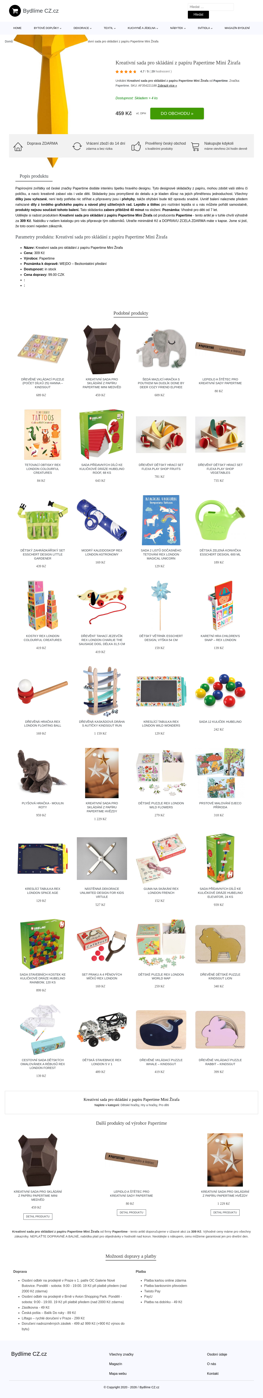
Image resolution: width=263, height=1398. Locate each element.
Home (17, 28)
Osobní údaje (217, 1354)
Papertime (220, 80)
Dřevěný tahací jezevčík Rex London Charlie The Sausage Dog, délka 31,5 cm (102, 639)
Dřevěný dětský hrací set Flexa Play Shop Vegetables (220, 468)
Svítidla (204, 28)
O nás (211, 1364)
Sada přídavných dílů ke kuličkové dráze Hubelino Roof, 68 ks (101, 468)
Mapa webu (118, 1373)
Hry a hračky (149, 1105)
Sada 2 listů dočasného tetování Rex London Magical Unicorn (161, 554)
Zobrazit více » (167, 85)
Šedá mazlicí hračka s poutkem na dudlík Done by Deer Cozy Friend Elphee (161, 383)
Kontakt (212, 1373)
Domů (9, 41)
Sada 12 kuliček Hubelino (220, 721)
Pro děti (164, 1105)
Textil (108, 28)
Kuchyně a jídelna (142, 28)
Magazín (115, 1364)
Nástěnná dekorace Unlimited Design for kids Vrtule (102, 892)
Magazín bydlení (237, 28)
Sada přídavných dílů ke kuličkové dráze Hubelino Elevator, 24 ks (220, 892)
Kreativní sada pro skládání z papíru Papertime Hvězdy (102, 807)
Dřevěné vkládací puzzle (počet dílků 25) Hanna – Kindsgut (42, 383)
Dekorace (81, 28)
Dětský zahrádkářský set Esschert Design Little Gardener (42, 554)
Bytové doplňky (46, 28)
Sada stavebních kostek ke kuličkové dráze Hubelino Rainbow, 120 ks (43, 978)
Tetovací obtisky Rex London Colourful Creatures (43, 468)
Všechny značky (121, 1354)
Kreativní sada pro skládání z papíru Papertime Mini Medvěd (102, 383)
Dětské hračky (130, 1105)
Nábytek (176, 28)
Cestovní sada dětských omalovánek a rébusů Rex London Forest (42, 1064)
